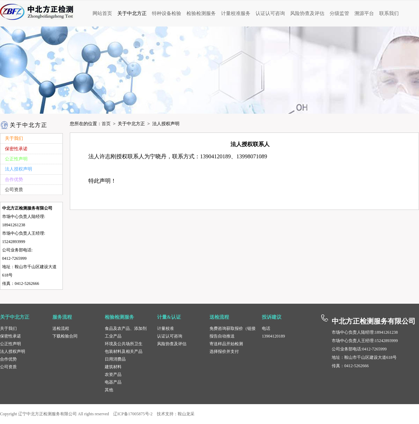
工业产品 (113, 336)
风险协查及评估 (171, 343)
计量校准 (165, 328)
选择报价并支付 (224, 351)
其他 (109, 389)
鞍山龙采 (186, 413)
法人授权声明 (12, 351)
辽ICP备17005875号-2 (133, 413)
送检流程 (60, 328)
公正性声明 (10, 343)
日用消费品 (115, 359)
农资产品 (113, 374)
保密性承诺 (10, 336)
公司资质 (8, 366)
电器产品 (113, 382)
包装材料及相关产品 (123, 351)
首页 (106, 123)
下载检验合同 (65, 336)
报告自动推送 (222, 336)
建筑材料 (113, 366)
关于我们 (8, 328)
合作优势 (8, 359)
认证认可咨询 (169, 336)
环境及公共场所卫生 (123, 343)
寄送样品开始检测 (226, 343)
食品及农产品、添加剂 (126, 328)
